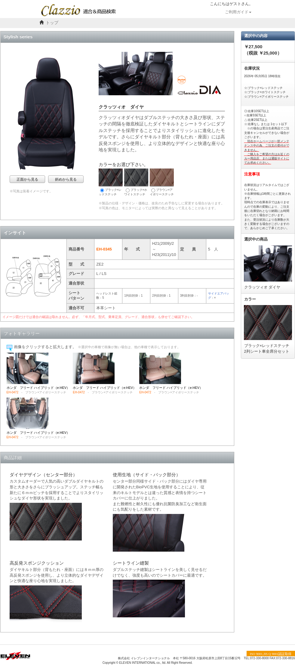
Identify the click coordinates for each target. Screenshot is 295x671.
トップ (52, 22)
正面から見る (27, 179)
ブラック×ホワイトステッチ (136, 182)
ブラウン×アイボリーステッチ (162, 182)
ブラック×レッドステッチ (111, 182)
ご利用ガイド (238, 12)
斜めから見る (66, 179)
